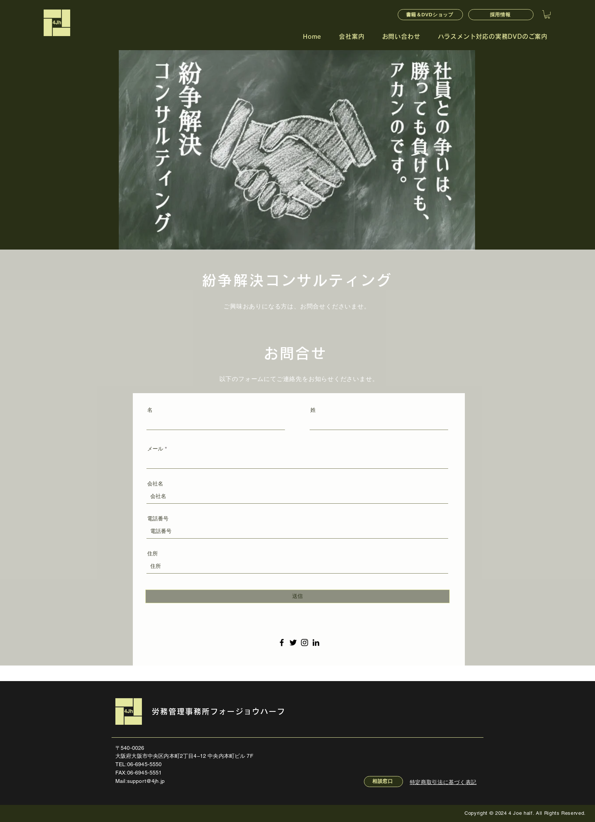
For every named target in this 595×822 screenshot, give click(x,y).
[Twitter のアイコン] (293, 642)
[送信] (297, 596)
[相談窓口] (383, 781)
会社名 (155, 483)
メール (155, 448)
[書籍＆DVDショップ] (430, 14)
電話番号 (157, 518)
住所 (152, 553)
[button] (547, 14)
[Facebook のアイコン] (281, 642)
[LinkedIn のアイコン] (316, 642)
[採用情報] (501, 14)
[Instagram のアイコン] (304, 642)
